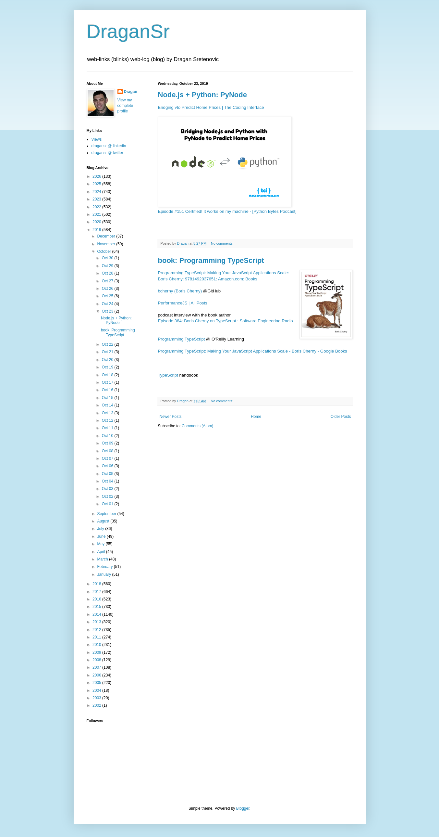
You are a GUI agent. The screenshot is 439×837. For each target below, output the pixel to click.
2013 (97, 622)
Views (96, 139)
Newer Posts (171, 416)
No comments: (223, 243)
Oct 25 (108, 296)
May (101, 544)
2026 (97, 176)
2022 (97, 207)
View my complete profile (125, 105)
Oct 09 (108, 443)
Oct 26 (108, 288)
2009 (97, 652)
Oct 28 (108, 273)
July (101, 528)
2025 (97, 184)
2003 (97, 698)
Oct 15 (108, 397)
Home (256, 416)
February (105, 566)
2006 (97, 675)
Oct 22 (108, 344)
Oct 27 (108, 281)
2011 (97, 637)
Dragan (130, 91)
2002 (97, 705)
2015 (97, 606)
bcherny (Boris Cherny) (180, 291)
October (104, 251)
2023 (97, 199)
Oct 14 (108, 405)
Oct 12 (108, 420)
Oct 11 (108, 428)
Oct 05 (108, 473)
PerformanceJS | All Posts (182, 303)
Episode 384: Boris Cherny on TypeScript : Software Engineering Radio (225, 320)
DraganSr (128, 31)
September (107, 513)
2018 (97, 584)
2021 (97, 214)
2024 (97, 191)
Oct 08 (108, 451)
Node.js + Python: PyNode (202, 95)
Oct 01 (108, 504)
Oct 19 (108, 367)
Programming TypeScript (181, 339)
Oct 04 (108, 481)
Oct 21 (108, 352)
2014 (97, 614)
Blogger (243, 808)
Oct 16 (108, 390)
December (106, 236)
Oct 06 (108, 466)
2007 (97, 667)
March (103, 559)
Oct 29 (108, 266)
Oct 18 (108, 375)
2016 (97, 599)
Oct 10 (108, 435)
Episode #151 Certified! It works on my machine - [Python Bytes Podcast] (227, 211)
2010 (97, 644)
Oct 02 (108, 496)
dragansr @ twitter (107, 152)
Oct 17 (108, 382)
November (106, 244)
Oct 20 (108, 359)
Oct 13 (108, 413)
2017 (97, 591)
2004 (97, 690)
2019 (97, 229)
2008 (97, 660)
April (101, 551)
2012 (97, 629)
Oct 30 (108, 258)
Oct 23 (108, 311)
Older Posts (341, 416)
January (104, 574)
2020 (97, 222)
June (101, 536)
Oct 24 (108, 304)
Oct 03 (108, 488)
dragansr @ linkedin (108, 146)
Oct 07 (108, 458)
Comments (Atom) (197, 426)
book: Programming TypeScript (211, 260)
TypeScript (168, 375)
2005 (97, 682)
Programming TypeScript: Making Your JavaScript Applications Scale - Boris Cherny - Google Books (252, 351)
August (103, 521)
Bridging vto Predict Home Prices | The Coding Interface (211, 107)
